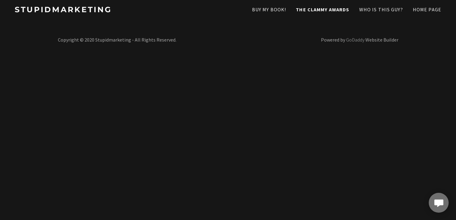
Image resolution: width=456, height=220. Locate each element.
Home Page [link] (427, 9)
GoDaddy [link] (355, 40)
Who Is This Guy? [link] (381, 9)
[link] (80, 10)
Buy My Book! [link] (269, 9)
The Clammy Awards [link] (322, 9)
